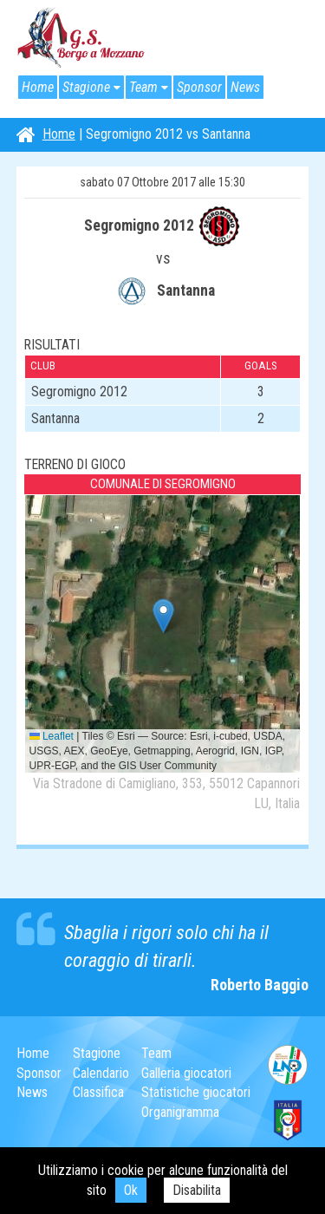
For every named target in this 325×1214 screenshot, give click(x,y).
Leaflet (51, 736)
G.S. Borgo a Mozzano (81, 38)
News (245, 87)
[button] (163, 616)
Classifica (98, 1092)
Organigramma (180, 1112)
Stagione (86, 87)
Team (143, 87)
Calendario (101, 1073)
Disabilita (196, 1190)
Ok (131, 1190)
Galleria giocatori (186, 1073)
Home (38, 87)
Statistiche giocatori (195, 1092)
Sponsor (199, 87)
